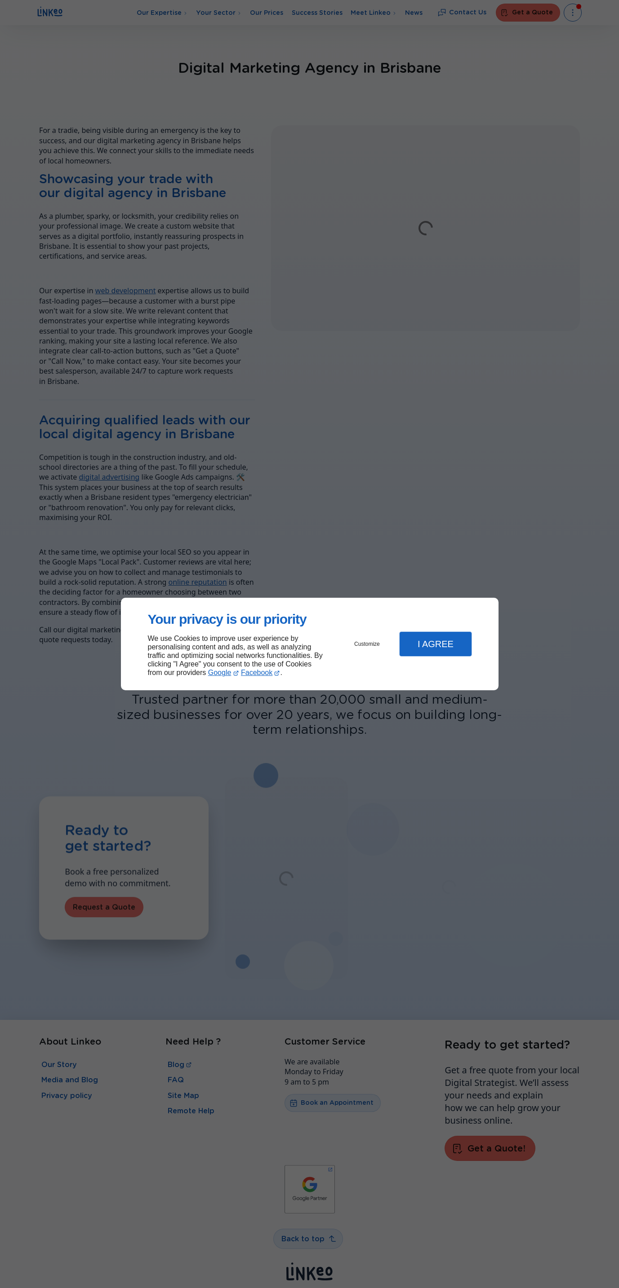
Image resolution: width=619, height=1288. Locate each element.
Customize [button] (367, 644)
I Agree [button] (436, 644)
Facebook (256, 672)
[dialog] (310, 644)
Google (220, 672)
